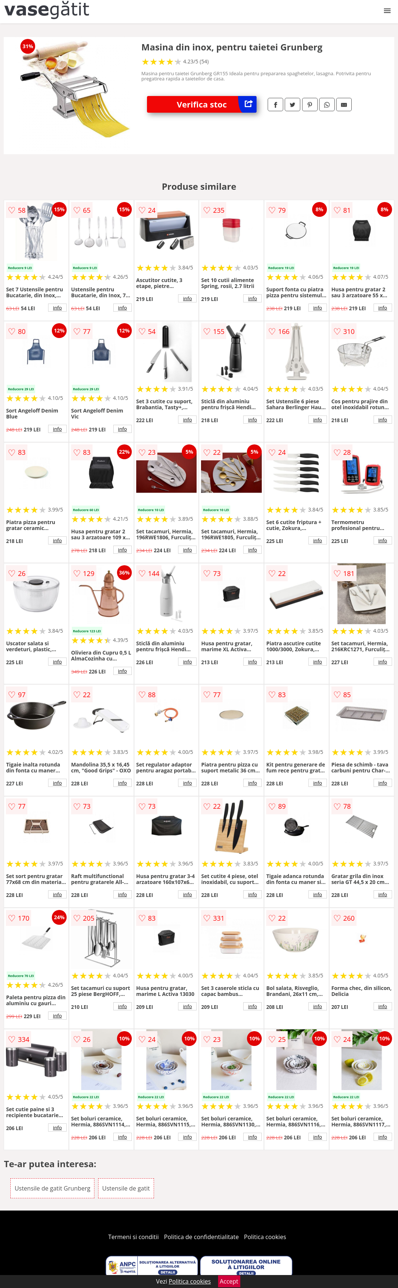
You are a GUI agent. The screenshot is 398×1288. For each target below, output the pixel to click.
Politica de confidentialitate (201, 1237)
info (57, 307)
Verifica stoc (217, 104)
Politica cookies (265, 1237)
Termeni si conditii (133, 1237)
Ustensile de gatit (126, 1188)
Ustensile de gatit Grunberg (52, 1188)
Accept (229, 1281)
